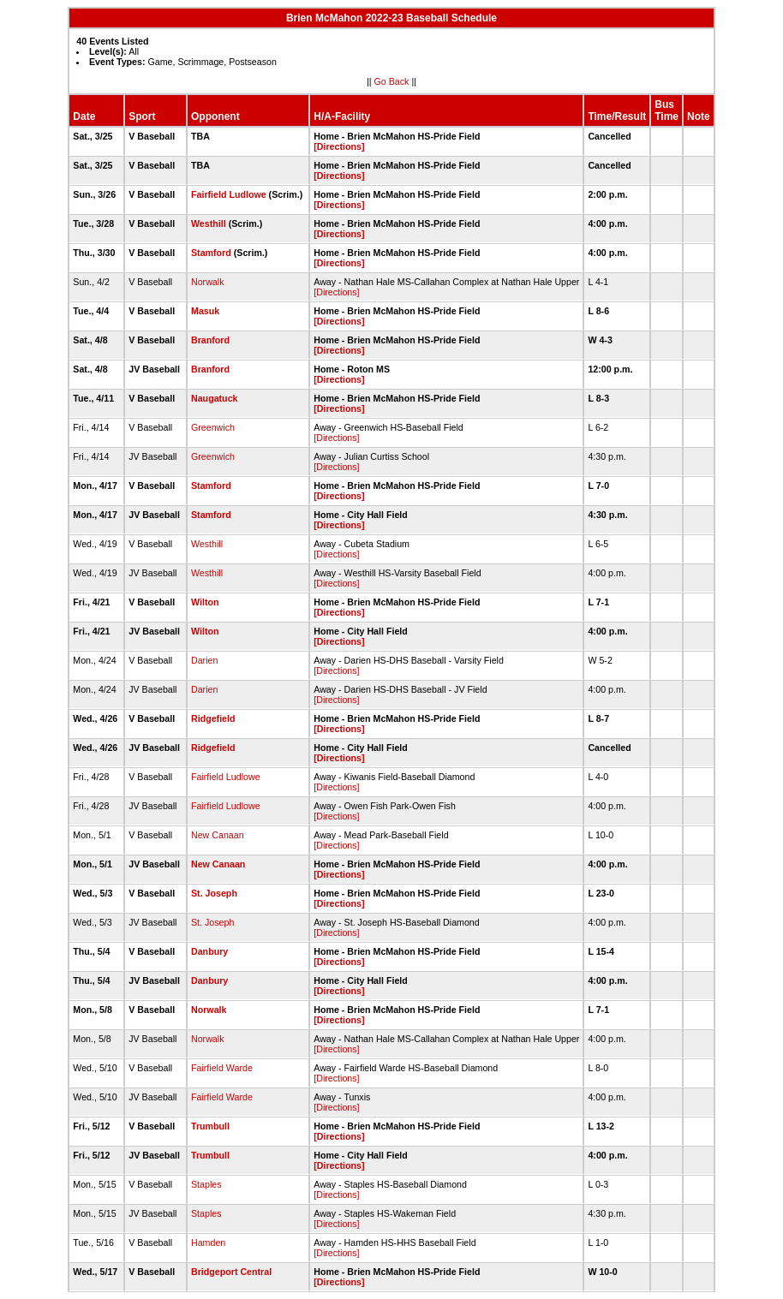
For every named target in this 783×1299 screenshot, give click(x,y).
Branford (210, 340)
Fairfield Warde (222, 1068)
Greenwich (213, 427)
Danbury (209, 951)
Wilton (204, 602)
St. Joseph (214, 893)
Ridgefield (213, 718)
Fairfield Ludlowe (228, 194)
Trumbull (210, 1126)
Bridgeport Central (231, 1271)
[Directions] (339, 146)
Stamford (211, 252)
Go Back (391, 81)
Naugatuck (214, 398)
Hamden (208, 1242)
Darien (204, 660)
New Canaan (217, 835)
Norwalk (207, 282)
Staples (206, 1184)
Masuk (205, 311)
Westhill (208, 223)
